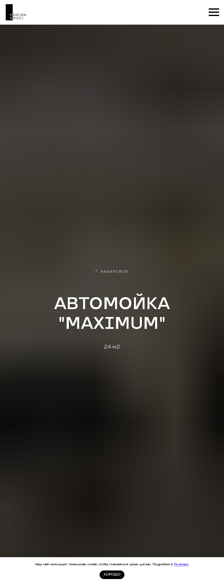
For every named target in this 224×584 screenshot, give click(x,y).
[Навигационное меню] (214, 12)
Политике (181, 564)
